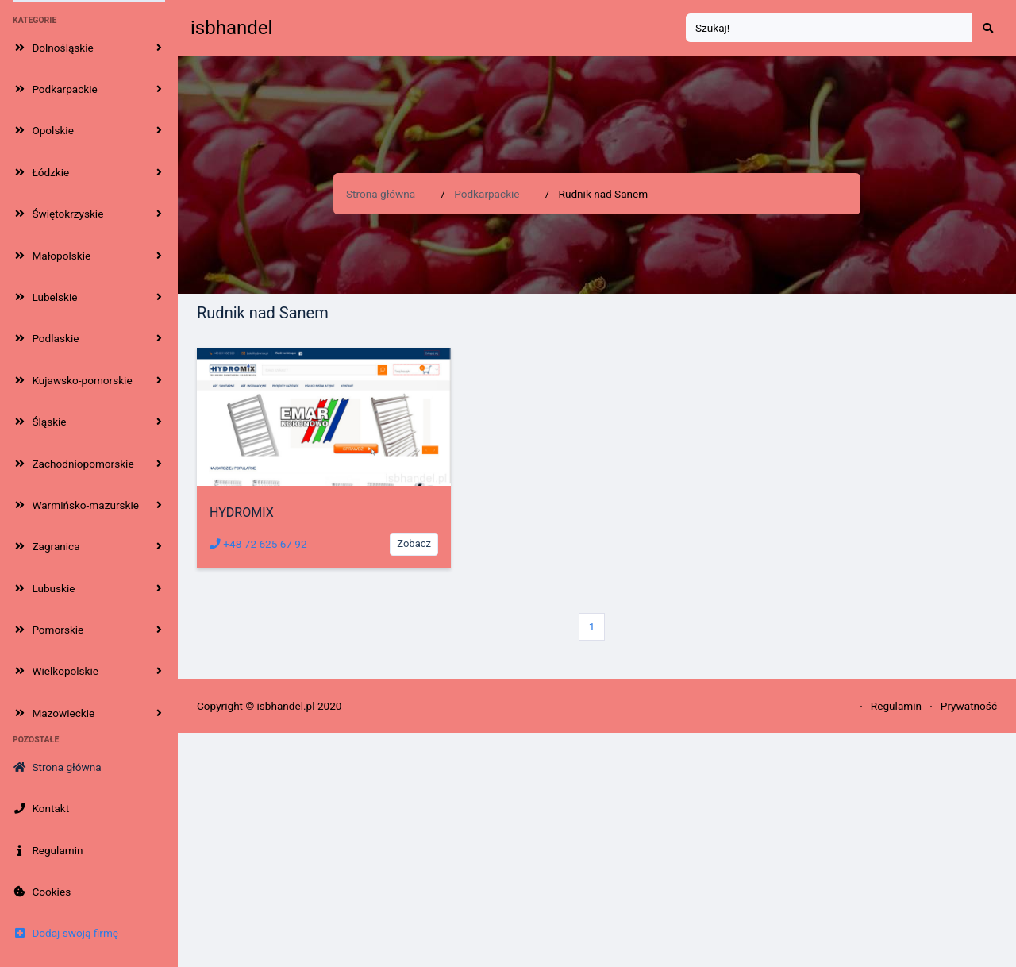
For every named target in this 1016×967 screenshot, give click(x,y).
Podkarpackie (486, 193)
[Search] (829, 28)
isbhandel (231, 28)
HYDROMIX (242, 512)
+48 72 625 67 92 (258, 543)
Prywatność (969, 705)
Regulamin (896, 705)
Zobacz (414, 543)
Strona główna (380, 193)
